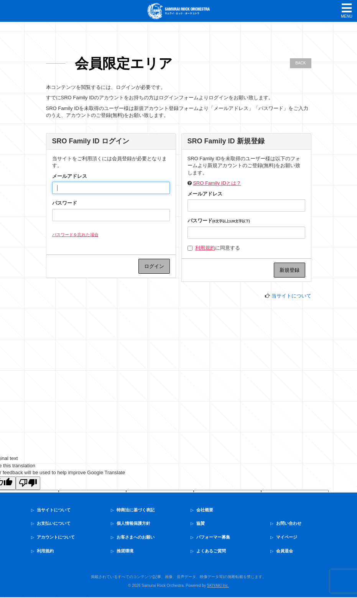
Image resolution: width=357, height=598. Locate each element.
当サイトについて (291, 296)
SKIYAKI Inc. (218, 585)
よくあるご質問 (211, 551)
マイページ (286, 537)
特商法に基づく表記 (136, 510)
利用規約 (205, 248)
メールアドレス (69, 176)
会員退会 (284, 551)
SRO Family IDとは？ (217, 183)
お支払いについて (54, 523)
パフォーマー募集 (213, 537)
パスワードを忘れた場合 (75, 234)
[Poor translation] (28, 483)
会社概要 (204, 510)
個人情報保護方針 (133, 523)
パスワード (64, 203)
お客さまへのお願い (136, 537)
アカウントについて (56, 537)
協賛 (200, 523)
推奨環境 (125, 551)
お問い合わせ (288, 523)
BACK (300, 63)
